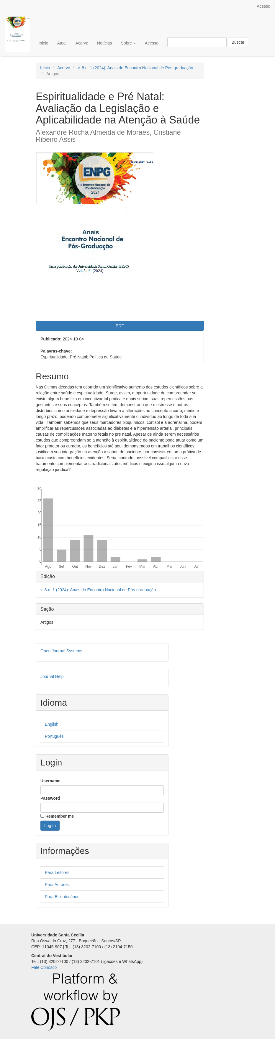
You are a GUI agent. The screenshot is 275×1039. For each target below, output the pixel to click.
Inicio (43, 43)
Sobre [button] (128, 43)
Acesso (263, 6)
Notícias (104, 43)
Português (54, 736)
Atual (61, 43)
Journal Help (52, 676)
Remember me (59, 816)
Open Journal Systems (61, 650)
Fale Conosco (44, 967)
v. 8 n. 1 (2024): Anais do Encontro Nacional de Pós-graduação (135, 67)
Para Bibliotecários (62, 896)
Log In (50, 825)
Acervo (81, 43)
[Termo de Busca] (197, 42)
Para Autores (57, 884)
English (51, 724)
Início (45, 67)
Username (50, 780)
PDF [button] (120, 325)
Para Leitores (57, 872)
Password (50, 798)
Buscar (238, 42)
